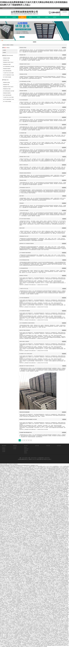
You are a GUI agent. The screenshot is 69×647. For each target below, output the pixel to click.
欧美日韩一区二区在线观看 (42, 599)
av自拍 (33, 636)
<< (28, 440)
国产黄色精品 (66, 593)
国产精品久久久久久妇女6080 (38, 529)
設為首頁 (8, 8)
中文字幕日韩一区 (25, 532)
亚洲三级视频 (32, 584)
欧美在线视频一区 (21, 638)
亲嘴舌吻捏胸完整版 (42, 583)
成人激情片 (2, 502)
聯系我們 (54, 17)
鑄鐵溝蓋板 (26, 450)
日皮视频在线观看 (45, 506)
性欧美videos (61, 612)
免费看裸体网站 (3, 542)
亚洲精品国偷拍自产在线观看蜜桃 (37, 515)
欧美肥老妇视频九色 (32, 495)
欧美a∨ (58, 500)
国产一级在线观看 (16, 500)
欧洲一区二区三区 (31, 533)
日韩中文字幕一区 (29, 623)
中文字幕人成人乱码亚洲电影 (27, 620)
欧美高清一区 (66, 541)
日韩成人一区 (42, 613)
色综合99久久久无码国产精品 (34, 630)
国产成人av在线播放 (42, 602)
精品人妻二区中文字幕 (47, 537)
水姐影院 (20, 545)
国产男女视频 (35, 629)
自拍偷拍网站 (19, 622)
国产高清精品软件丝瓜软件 (8, 559)
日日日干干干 (12, 523)
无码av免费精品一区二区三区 (26, 575)
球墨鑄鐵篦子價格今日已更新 (24, 156)
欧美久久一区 (59, 619)
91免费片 (47, 520)
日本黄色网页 (4, 470)
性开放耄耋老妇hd (44, 634)
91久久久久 (6, 592)
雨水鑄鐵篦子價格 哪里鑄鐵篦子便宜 (25, 432)
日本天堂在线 (42, 572)
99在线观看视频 (16, 604)
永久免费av (54, 516)
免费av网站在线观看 (62, 634)
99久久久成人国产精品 (63, 643)
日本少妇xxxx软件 (9, 619)
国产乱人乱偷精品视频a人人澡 (42, 499)
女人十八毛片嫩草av (14, 471)
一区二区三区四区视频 (18, 533)
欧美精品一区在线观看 (10, 487)
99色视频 (34, 601)
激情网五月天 (49, 503)
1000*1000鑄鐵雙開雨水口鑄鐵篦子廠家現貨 (26, 322)
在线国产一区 (58, 491)
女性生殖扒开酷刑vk (24, 569)
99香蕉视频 (49, 468)
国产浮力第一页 (20, 481)
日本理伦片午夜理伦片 (16, 610)
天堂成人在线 (54, 490)
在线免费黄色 (26, 632)
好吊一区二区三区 (44, 485)
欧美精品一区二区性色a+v (18, 487)
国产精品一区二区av (22, 494)
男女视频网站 (16, 518)
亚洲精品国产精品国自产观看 (40, 594)
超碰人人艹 (26, 478)
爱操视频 (14, 529)
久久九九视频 (28, 502)
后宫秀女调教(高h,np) (23, 504)
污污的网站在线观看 (3, 602)
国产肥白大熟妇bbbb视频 (17, 642)
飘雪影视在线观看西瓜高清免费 (34, 490)
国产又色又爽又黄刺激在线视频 (16, 617)
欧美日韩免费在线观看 (57, 515)
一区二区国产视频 (39, 591)
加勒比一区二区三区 (30, 471)
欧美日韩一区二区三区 (13, 510)
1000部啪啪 (51, 505)
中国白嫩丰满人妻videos (18, 509)
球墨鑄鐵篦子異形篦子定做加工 (8, 62)
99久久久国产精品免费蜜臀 (54, 524)
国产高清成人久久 (51, 634)
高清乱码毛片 (66, 601)
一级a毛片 (66, 574)
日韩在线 (56, 644)
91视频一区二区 (63, 622)
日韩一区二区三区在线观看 (51, 467)
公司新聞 (4, 50)
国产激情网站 (60, 494)
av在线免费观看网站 (20, 510)
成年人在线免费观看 (35, 583)
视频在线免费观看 (51, 569)
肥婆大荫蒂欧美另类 (54, 468)
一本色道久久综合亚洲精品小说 (42, 470)
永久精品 (63, 531)
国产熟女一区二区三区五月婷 (31, 646)
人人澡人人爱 (37, 531)
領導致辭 (3, 451)
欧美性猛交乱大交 (18, 611)
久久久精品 (31, 622)
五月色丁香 (35, 541)
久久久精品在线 (29, 644)
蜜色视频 (17, 633)
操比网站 (48, 605)
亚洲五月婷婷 (19, 576)
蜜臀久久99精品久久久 (21, 646)
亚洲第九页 (33, 615)
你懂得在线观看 (61, 644)
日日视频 (29, 481)
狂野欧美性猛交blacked (39, 608)
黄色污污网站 (64, 518)
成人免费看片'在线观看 (45, 497)
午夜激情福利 (14, 598)
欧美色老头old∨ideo (13, 497)
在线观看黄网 (37, 483)
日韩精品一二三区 (53, 570)
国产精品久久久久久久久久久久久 (55, 484)
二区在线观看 (41, 472)
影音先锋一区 (34, 645)
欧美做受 (55, 619)
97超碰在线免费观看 (28, 579)
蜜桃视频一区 (60, 559)
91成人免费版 (65, 637)
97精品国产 (36, 561)
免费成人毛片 (45, 604)
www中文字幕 (24, 609)
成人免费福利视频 (64, 489)
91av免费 (29, 604)
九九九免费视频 (15, 631)
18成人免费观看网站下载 (25, 562)
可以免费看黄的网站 (25, 545)
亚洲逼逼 (42, 597)
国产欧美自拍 (15, 595)
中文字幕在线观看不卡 (11, 488)
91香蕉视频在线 (41, 574)
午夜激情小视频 (8, 610)
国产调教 (6, 529)
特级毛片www (29, 530)
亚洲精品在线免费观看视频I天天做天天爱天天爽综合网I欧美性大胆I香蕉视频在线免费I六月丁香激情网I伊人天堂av (19, 465)
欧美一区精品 (11, 635)
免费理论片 (42, 541)
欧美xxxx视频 (21, 478)
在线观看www (13, 605)
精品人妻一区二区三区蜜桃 (35, 641)
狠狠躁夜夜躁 (61, 543)
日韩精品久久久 (47, 570)
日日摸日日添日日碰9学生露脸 (51, 542)
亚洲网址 (12, 578)
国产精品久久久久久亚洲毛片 (5, 583)
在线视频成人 (25, 613)
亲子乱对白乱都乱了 (25, 529)
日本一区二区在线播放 (60, 593)
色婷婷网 (60, 521)
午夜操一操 (62, 545)
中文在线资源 (51, 495)
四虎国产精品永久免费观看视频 (11, 482)
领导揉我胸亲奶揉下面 (4, 539)
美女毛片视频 (15, 619)
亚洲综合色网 (46, 530)
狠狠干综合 (28, 565)
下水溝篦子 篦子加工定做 (23, 288)
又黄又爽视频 (6, 510)
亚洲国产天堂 (8, 538)
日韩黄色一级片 (17, 578)
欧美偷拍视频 (26, 639)
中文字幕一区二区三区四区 (61, 532)
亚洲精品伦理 (16, 494)
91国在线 (47, 507)
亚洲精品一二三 (8, 622)
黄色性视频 (25, 507)
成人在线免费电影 (10, 604)
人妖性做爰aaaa (4, 640)
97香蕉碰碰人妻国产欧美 (49, 534)
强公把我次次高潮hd (41, 561)
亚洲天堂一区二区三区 (45, 573)
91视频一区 (30, 467)
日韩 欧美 (23, 577)
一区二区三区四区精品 (62, 631)
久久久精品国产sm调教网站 (58, 530)
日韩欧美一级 (66, 565)
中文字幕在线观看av (18, 560)
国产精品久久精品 (52, 519)
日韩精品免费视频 (24, 635)
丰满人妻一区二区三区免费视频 (60, 585)
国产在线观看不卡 (43, 481)
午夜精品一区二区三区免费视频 (45, 581)
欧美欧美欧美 (2, 509)
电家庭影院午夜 (59, 542)
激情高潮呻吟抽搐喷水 (37, 492)
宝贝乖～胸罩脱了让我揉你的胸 (54, 590)
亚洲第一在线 (55, 493)
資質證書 (38, 17)
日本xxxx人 (18, 508)
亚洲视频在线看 (36, 532)
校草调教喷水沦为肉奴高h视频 (15, 577)
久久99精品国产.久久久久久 (33, 567)
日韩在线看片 (7, 620)
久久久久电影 (3, 530)
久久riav (9, 600)
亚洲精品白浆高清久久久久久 (24, 537)
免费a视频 (2, 471)
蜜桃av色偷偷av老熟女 (25, 469)
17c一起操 (48, 504)
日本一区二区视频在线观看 (56, 483)
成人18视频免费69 (39, 585)
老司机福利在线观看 (64, 575)
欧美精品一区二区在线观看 (19, 555)
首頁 (6, 17)
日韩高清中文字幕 (65, 617)
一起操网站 (63, 562)
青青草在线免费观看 (62, 524)
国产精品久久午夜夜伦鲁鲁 (49, 544)
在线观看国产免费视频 (22, 498)
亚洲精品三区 (59, 597)
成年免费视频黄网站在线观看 (49, 607)
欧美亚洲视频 (13, 525)
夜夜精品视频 (12, 479)
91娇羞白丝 (6, 623)
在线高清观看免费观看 (63, 537)
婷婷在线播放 (40, 546)
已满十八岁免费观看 (24, 561)
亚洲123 (48, 535)
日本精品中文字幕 (52, 562)
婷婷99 (55, 607)
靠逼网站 (15, 636)
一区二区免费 (21, 584)
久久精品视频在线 (37, 637)
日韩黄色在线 (45, 618)
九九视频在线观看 (48, 516)
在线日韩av (12, 509)
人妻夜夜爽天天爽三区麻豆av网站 (27, 540)
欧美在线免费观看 (61, 536)
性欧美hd (49, 494)
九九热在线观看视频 (54, 536)
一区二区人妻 (44, 526)
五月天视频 (28, 605)
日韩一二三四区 (61, 482)
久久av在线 (47, 482)
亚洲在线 (41, 632)
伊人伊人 (54, 583)
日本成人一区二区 (3, 494)
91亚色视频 (52, 630)
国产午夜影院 (43, 498)
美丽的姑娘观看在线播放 (29, 581)
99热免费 (58, 488)
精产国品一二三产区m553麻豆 (12, 576)
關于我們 (14, 17)
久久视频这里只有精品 (36, 507)
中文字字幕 (48, 492)
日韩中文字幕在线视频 (7, 598)
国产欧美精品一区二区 (23, 566)
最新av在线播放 (14, 596)
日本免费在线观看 (9, 566)
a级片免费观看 (3, 482)
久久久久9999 (17, 472)
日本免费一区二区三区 (43, 622)
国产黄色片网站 (47, 496)
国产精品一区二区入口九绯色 (56, 582)
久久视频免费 (27, 573)
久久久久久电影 (41, 565)
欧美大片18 (8, 605)
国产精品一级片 (61, 592)
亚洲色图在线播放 (58, 630)
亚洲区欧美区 (20, 501)
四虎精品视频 (55, 480)
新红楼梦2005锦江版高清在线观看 (13, 568)
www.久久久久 (6, 534)
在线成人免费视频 (54, 494)
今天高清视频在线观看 (54, 629)
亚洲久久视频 (15, 477)
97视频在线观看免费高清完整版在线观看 (43, 488)
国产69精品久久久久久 (7, 525)
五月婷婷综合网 (53, 628)
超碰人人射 (9, 478)
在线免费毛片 (11, 638)
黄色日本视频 (42, 620)
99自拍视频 (60, 538)
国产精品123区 (55, 528)
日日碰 (10, 606)
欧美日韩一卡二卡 (45, 469)
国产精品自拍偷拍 (24, 600)
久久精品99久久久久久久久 (28, 602)
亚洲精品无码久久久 (61, 485)
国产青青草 (23, 499)
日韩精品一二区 (8, 603)
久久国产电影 (15, 485)
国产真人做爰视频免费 (18, 491)
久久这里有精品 (52, 482)
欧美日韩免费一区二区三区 (48, 592)
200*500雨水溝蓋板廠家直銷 (24, 297)
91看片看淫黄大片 (56, 478)
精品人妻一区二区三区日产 (45, 555)
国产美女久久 (44, 621)
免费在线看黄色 (29, 498)
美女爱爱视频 (62, 632)
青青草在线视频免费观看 (64, 488)
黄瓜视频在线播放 (42, 628)
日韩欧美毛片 (66, 566)
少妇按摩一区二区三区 (36, 542)
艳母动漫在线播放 (42, 582)
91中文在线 (48, 637)
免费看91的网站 (55, 610)
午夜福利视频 (45, 486)
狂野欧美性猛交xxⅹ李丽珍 (8, 477)
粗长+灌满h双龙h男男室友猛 (43, 567)
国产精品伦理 (3, 518)
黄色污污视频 (64, 484)
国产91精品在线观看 (38, 466)
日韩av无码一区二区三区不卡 (40, 534)
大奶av (55, 540)
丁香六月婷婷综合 (51, 486)
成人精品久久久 (22, 527)
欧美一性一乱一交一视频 (52, 567)
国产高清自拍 (47, 479)
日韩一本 (39, 467)
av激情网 (34, 585)
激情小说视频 (35, 643)
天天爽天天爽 (39, 526)
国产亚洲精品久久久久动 (11, 639)
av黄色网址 (36, 518)
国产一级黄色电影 (35, 610)
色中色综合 (17, 478)
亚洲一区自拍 (55, 481)
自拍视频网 (11, 539)
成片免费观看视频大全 (10, 524)
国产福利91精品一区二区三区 (21, 570)
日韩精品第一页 (16, 527)
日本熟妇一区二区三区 (38, 616)
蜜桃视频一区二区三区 (59, 492)
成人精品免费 (63, 583)
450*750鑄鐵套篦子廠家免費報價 (25, 252)
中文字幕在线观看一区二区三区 (46, 575)
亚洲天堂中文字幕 (13, 508)
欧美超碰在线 (56, 520)
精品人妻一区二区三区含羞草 (47, 612)
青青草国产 (30, 507)
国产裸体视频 (31, 545)
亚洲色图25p (2, 548)
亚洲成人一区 (15, 613)
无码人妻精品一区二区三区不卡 (10, 548)
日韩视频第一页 (53, 488)
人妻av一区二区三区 (31, 509)
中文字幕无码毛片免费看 (64, 581)
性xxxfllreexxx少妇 (7, 630)
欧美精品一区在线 (42, 558)
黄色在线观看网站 (28, 499)
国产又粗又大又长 (56, 497)
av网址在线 (57, 486)
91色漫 (28, 642)
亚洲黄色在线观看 (57, 564)
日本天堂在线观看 (30, 536)
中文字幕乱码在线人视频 (46, 568)
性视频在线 (14, 602)
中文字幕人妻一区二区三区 (48, 472)
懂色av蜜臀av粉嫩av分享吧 (26, 595)
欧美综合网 (3, 569)
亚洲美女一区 (32, 560)
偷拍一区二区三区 (57, 498)
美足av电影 (13, 603)
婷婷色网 (62, 517)
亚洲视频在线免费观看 (26, 560)
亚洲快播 (21, 604)
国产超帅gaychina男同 (61, 600)
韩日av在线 (31, 597)
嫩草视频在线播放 (52, 469)
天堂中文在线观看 (47, 630)
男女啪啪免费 (25, 631)
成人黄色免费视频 (47, 546)
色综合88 (62, 554)
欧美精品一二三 (20, 643)
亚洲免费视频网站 (60, 490)
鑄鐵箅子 (25, 451)
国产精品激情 (2, 614)
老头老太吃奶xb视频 (40, 495)
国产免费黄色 (36, 528)
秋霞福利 (24, 528)
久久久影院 (51, 506)
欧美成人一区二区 (11, 585)
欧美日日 (66, 516)
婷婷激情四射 (13, 600)
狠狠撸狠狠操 (32, 469)
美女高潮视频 (35, 546)
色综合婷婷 (41, 578)
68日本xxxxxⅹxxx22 (46, 536)
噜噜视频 (25, 592)
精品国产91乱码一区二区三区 (40, 636)
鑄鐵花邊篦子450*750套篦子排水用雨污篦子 (26, 365)
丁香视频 (5, 495)
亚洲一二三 (3, 634)
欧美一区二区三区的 (10, 640)
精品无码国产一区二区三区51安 (15, 469)
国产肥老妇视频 (16, 614)
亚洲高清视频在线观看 (65, 508)
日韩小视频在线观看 (31, 611)
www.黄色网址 (21, 522)
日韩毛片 (66, 572)
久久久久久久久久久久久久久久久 (10, 581)
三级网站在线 (58, 509)
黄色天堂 (25, 489)
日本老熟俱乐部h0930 (49, 517)
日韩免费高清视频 (32, 466)
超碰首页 (17, 605)
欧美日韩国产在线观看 (45, 484)
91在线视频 (43, 482)
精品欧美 (49, 599)
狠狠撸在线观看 (5, 607)
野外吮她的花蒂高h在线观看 (33, 487)
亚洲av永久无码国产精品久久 (7, 563)
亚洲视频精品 (53, 492)
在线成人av (67, 578)
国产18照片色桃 (25, 603)
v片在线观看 (26, 481)
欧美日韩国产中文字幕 (31, 504)
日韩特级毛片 (9, 481)
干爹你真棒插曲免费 (53, 565)
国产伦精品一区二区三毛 (60, 553)
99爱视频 (20, 593)
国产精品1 (51, 564)
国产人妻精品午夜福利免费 (40, 525)
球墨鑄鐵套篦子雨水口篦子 (24, 236)
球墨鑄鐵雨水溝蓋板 (22, 180)
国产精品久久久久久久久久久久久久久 (10, 544)
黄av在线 (4, 485)
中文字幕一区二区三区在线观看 (39, 633)
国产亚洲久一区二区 (65, 501)
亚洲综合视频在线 (36, 642)
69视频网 (45, 494)
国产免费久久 (46, 527)
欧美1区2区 (64, 533)
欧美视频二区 (28, 505)
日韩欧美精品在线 (30, 572)
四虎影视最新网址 (36, 572)
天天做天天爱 (42, 542)
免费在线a (40, 621)
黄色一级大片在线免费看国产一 (17, 517)
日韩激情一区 (51, 477)
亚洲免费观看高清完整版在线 (5, 536)
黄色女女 (58, 540)
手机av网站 (34, 530)
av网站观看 (43, 516)
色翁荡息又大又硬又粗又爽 (19, 541)
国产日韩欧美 (21, 614)
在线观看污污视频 (22, 488)
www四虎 (17, 543)
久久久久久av (26, 485)
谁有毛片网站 (27, 521)
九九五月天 (26, 510)
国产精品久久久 (15, 470)
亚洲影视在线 (53, 523)
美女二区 (6, 600)
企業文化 (3, 447)
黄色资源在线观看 (29, 582)
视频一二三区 (63, 618)
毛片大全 (50, 579)
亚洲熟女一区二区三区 (21, 637)
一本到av (14, 607)
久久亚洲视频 (15, 534)
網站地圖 (5, 8)
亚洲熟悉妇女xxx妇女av (57, 531)
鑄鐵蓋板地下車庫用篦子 (23, 275)
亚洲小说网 (67, 471)
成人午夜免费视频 (18, 641)
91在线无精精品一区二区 (5, 613)
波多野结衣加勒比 (4, 572)
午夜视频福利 (23, 572)
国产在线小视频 (24, 482)
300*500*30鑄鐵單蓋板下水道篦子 (25, 117)
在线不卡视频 (10, 529)
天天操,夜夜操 (3, 478)
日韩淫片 (14, 490)
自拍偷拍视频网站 (20, 601)
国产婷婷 (16, 579)
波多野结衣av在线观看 (36, 481)
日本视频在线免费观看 (65, 535)
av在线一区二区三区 (37, 540)
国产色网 (59, 501)
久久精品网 (9, 602)
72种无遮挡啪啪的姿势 (31, 489)
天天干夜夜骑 (14, 563)
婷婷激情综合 (26, 493)
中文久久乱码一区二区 (9, 553)
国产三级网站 (35, 639)
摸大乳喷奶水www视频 (6, 520)
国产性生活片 (26, 557)
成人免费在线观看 (15, 606)
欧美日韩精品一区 (50, 526)
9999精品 (25, 479)
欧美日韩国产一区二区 (49, 633)
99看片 (35, 612)
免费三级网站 (14, 516)
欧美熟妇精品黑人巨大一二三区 (41, 509)
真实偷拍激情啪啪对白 (60, 516)
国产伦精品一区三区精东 (32, 569)
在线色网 (10, 633)
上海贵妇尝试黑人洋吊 (21, 563)
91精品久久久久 (49, 616)
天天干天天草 (40, 600)
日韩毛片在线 (20, 544)
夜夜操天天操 (58, 583)
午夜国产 (65, 527)
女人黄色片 (36, 599)
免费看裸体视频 (38, 568)
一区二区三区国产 (14, 628)
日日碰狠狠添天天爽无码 (36, 553)
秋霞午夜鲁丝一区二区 (21, 565)
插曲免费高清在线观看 (65, 582)
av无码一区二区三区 (46, 466)
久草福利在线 (14, 557)
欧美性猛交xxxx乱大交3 (24, 467)
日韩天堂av (43, 566)
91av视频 (41, 483)
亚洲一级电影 (3, 499)
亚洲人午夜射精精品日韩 (58, 642)
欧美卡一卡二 (35, 467)
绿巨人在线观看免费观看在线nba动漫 (50, 557)
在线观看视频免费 (36, 536)
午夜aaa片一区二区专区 (12, 615)
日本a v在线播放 (9, 542)
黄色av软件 (55, 615)
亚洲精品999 (18, 468)
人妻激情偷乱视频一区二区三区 (35, 573)
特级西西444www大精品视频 (16, 569)
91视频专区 (61, 500)
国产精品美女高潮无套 (30, 548)
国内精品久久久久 (15, 545)
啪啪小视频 (44, 605)
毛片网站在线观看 (37, 485)
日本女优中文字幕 (31, 496)
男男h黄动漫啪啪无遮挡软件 (10, 519)
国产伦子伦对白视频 (15, 584)
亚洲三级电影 (38, 612)
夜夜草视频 (36, 471)
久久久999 (42, 531)
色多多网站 (41, 545)
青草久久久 (15, 553)
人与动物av (55, 532)
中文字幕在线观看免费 (12, 567)
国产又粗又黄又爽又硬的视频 (56, 489)
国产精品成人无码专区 (32, 497)
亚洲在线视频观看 (21, 632)
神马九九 (64, 519)
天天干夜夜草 (41, 501)
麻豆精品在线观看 (53, 533)
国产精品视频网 (19, 598)
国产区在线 (52, 555)
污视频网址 (58, 519)
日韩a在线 (26, 516)
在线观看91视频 (33, 488)
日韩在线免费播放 (42, 532)
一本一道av (62, 603)
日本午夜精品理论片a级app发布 (52, 635)
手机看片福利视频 (59, 637)
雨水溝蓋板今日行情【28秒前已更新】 (25, 353)
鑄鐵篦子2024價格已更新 (23, 164)
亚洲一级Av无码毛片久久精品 (23, 497)
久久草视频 (57, 643)
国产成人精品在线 (33, 605)
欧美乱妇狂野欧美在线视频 (10, 492)
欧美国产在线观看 (47, 523)
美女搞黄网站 (8, 612)
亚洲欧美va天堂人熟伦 (13, 528)
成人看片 (27, 594)
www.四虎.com (35, 472)
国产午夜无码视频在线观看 (28, 546)
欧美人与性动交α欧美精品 (28, 614)
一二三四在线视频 (16, 503)
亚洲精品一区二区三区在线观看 (25, 486)
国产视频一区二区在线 (27, 553)
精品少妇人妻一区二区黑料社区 (52, 510)
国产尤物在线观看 (5, 633)
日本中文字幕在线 (8, 574)
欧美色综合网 (20, 631)
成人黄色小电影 (42, 519)
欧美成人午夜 (23, 505)
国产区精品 (40, 576)
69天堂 (20, 620)
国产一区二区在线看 (40, 601)
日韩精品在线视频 (11, 560)
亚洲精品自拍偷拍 (16, 467)
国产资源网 (35, 522)
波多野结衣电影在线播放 (52, 547)
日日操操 (27, 630)
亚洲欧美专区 (58, 562)
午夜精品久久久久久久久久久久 (63, 493)
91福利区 (59, 618)
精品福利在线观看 (65, 596)
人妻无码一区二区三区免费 (15, 554)
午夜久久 (41, 536)
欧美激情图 (19, 482)
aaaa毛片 (56, 613)
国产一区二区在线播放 (30, 528)
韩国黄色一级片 (41, 471)
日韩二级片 (46, 521)
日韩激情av (58, 591)
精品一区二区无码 (30, 479)
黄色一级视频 (46, 524)
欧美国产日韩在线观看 (36, 620)
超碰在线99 (2, 581)
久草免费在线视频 (50, 481)
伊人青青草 (28, 617)
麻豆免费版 (3, 468)
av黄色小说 (19, 540)
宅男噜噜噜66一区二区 (60, 469)
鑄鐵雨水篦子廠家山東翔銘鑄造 (24, 330)
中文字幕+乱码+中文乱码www (36, 508)
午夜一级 (9, 584)
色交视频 (14, 645)
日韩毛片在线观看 (8, 521)
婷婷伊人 (8, 518)
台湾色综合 (36, 501)
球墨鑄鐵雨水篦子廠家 (7, 64)
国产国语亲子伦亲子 (18, 603)
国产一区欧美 (8, 578)
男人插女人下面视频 (34, 505)
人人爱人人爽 (37, 584)
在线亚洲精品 (35, 498)
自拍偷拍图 (14, 574)
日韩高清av (54, 572)
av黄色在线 (25, 487)
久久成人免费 (65, 494)
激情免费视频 (13, 622)
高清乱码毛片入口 (10, 494)
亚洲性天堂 (52, 644)
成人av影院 (56, 471)
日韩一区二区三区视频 (4, 567)
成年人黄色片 (47, 564)
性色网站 (18, 596)
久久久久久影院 (50, 539)
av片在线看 (49, 485)
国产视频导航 (47, 642)
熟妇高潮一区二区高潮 (19, 558)
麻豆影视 (8, 493)
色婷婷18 (8, 469)
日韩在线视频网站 (4, 496)
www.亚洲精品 (29, 610)
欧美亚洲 (18, 515)
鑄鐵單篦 (25, 452)
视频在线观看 (25, 544)
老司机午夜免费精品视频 (24, 495)
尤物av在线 (51, 508)
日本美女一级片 (2, 579)
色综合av (60, 481)
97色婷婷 (28, 593)
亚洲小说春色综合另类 (56, 499)
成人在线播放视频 (64, 491)
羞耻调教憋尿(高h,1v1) (5, 621)
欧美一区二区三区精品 (43, 478)
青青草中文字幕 (45, 591)
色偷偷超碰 (4, 504)
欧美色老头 (58, 621)
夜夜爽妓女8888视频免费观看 (40, 615)
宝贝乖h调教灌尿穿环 (65, 595)
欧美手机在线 (10, 645)
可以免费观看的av (12, 611)
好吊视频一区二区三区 (20, 574)
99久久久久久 (15, 484)
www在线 (24, 477)
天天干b (59, 535)
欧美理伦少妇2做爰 (10, 501)
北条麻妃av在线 (22, 630)
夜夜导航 (16, 520)
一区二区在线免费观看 (48, 490)
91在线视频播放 (44, 631)
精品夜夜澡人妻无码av (17, 572)
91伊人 (11, 613)
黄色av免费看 (17, 618)
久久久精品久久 (38, 564)
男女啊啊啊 (24, 617)
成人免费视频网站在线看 (51, 509)
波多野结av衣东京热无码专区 (51, 602)
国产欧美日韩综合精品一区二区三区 (57, 576)
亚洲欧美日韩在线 (14, 646)
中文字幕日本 (64, 645)
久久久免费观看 (17, 495)
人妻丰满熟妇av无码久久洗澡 (59, 526)
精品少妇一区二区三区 (21, 591)
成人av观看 (2, 545)
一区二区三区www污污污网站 (48, 596)
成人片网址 (34, 635)
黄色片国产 (67, 623)
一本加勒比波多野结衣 (30, 637)
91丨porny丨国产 (16, 559)
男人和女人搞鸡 (6, 537)
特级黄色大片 (56, 604)
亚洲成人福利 (3, 631)
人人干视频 (30, 544)
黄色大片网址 (2, 603)
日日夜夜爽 (40, 506)
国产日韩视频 (31, 603)
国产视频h (36, 478)
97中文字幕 (30, 524)
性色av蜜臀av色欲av (54, 561)
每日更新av (41, 610)
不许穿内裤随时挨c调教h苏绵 (25, 559)
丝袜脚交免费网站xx (55, 537)
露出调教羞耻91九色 (5, 508)
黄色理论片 (64, 614)
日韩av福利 (4, 501)
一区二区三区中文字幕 (22, 471)
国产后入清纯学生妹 (27, 615)
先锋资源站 (61, 563)
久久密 (45, 563)
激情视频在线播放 (19, 490)
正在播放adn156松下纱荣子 (33, 510)
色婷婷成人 (40, 643)
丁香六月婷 (2, 540)
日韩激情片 (55, 541)
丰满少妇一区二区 (4, 467)
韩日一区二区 (20, 496)
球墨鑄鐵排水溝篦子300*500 (24, 147)
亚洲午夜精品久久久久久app (45, 584)
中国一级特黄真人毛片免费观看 (9, 562)
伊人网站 (23, 564)
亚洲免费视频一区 (28, 636)
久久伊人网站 (5, 584)
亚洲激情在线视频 (39, 486)
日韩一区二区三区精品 (61, 628)
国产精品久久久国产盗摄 (62, 635)
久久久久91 (7, 531)
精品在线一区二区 (23, 503)
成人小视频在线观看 (7, 629)
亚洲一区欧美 (66, 539)
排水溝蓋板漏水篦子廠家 (23, 140)
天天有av (25, 480)
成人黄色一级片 (30, 543)
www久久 (27, 494)
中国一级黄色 (39, 635)
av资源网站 (56, 522)
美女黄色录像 (31, 606)
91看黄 (44, 632)
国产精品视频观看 (45, 477)
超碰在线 (49, 470)
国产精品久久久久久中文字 (21, 530)
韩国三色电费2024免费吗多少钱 (6, 642)
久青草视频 (29, 590)
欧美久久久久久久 (22, 518)
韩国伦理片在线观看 (54, 563)
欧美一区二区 (65, 547)
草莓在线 (62, 498)
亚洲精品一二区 (59, 529)
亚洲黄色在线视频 (9, 594)
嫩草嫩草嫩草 (10, 572)
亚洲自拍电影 (46, 601)
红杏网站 (12, 541)
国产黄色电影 (27, 638)
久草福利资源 (19, 564)
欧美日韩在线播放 (53, 529)
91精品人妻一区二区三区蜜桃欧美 (32, 596)
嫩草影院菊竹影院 (18, 580)
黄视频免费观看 (43, 637)
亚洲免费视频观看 (7, 471)
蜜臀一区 (39, 566)
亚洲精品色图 (53, 637)
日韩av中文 (27, 555)
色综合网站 (25, 590)
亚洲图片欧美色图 (39, 618)
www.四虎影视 (65, 629)
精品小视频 (17, 488)
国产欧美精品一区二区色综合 (18, 483)
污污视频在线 (41, 528)
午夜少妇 (3, 609)
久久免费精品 (23, 548)
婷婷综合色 (41, 630)
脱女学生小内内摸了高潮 (59, 574)
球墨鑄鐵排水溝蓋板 (6, 58)
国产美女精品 (22, 636)
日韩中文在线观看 (26, 490)
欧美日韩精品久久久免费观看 (17, 542)
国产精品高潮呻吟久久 (64, 591)
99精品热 (41, 607)
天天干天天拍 (39, 605)
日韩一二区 (54, 575)
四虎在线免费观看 (39, 504)
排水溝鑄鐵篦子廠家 (22, 132)
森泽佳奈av (49, 563)
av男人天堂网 (41, 521)
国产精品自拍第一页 (3, 618)
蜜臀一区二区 (23, 515)
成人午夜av (63, 483)
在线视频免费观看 (4, 522)
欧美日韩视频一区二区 (29, 577)
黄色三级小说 (61, 486)
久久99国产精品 (53, 479)
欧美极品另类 (20, 493)
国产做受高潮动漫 (60, 567)
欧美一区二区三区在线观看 (34, 523)
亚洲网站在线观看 (15, 566)
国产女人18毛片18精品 (30, 616)
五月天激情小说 (63, 564)
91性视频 (17, 537)
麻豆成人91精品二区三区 (60, 572)
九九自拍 (32, 500)
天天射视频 (2, 592)
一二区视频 (44, 492)
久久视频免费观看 (48, 594)
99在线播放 (20, 524)
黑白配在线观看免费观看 (28, 643)
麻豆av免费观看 (63, 479)
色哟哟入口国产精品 (41, 487)
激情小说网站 (51, 623)
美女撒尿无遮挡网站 (47, 641)
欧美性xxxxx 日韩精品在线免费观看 (26, 578)
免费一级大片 (8, 609)
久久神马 (51, 636)
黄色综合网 (19, 502)
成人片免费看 (47, 609)
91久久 (45, 535)
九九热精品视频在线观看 (20, 639)
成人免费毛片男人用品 (13, 592)
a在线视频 (53, 556)
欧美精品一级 (20, 556)
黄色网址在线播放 (17, 505)
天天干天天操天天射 (9, 573)
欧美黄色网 (59, 608)
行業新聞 (4, 52)
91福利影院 (25, 558)
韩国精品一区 (36, 545)
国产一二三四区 (37, 581)
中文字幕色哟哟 (29, 503)
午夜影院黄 (13, 507)
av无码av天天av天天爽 (23, 500)
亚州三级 (42, 554)
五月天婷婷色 (33, 486)
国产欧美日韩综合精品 (10, 489)
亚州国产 (46, 559)
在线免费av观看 (41, 505)
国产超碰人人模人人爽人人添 (51, 553)
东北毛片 (36, 600)
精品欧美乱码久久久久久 (57, 636)
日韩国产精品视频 (26, 501)
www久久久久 (17, 519)
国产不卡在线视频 (37, 516)
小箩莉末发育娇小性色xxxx (8, 595)
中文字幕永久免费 (16, 539)
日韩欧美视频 (12, 546)
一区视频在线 (59, 571)
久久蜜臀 (5, 616)
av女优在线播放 (17, 499)
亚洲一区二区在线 (31, 600)
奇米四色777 (64, 568)
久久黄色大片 (64, 542)
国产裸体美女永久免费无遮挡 (43, 623)
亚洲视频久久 (46, 600)
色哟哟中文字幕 (2, 489)
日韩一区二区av (35, 544)
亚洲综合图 (46, 571)
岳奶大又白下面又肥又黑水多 (53, 622)
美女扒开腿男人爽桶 (57, 544)
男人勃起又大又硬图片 (15, 630)
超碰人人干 (57, 555)
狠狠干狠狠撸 (19, 529)
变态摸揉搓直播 (66, 563)
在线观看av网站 (50, 478)
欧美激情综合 (52, 578)
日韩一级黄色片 (55, 616)
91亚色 (59, 622)
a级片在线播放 (32, 537)
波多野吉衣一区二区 (25, 622)
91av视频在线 (32, 594)
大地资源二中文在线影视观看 (35, 562)
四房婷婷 (9, 526)
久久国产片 (20, 590)
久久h (67, 520)
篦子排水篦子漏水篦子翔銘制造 (24, 218)
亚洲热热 (12, 579)
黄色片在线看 (2, 566)
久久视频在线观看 (54, 599)
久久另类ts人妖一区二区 (61, 558)
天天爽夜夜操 (65, 598)
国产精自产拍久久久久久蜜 (9, 540)
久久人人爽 (25, 496)
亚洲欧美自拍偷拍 (18, 523)
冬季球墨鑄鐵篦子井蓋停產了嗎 (24, 187)
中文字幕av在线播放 (47, 556)
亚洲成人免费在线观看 (37, 484)
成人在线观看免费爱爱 (5, 558)
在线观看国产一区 (46, 577)
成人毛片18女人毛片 (57, 508)
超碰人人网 (4, 593)
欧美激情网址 (33, 590)
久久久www (7, 614)
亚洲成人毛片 (61, 495)
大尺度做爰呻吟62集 (19, 602)
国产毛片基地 (42, 642)
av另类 (11, 516)
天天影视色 (2, 630)
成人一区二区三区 (23, 610)
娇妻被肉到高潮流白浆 (55, 641)
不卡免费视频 (28, 470)
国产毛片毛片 (66, 602)
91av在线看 (61, 629)
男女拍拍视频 (62, 577)
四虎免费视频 (18, 599)
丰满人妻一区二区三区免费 (21, 594)
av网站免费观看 (10, 601)
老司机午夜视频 (40, 522)
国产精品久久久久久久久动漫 (23, 606)
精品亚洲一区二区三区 (21, 597)
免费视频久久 (57, 584)
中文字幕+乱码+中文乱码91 (12, 515)
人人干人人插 (59, 533)
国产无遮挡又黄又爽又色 (57, 548)
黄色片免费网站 (60, 557)
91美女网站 (62, 584)
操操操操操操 (14, 564)
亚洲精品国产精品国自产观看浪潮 (28, 598)
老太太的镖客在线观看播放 (28, 556)
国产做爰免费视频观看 (26, 492)
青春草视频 (60, 599)
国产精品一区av (57, 477)
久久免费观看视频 (30, 482)
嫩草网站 (11, 518)
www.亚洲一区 (33, 470)
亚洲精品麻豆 (48, 628)
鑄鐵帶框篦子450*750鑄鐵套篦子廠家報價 (26, 243)
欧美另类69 (10, 607)
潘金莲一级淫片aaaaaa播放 (19, 489)
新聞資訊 (22, 17)
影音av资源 (12, 535)
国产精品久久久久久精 (56, 579)
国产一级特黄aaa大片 (23, 531)
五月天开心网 (25, 524)
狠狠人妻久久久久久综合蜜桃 (61, 525)
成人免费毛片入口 (4, 483)
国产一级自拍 (34, 468)
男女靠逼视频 (61, 527)
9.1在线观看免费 (9, 485)
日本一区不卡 (44, 518)
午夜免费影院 (16, 620)
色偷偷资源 (8, 509)
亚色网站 (65, 640)
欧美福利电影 (50, 548)
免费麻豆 (12, 478)
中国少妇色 (14, 594)
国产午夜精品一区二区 (31, 568)
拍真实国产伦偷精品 (8, 591)
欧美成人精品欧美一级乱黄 (62, 480)
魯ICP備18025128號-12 (46, 459)
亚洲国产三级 (57, 545)
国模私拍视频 (5, 585)
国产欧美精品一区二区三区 (13, 506)
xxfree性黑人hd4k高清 (23, 568)
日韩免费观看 (18, 600)
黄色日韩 (39, 498)
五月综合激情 (56, 521)
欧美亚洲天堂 (51, 640)
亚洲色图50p (9, 486)
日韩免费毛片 (29, 635)
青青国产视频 (42, 507)
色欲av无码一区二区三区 (60, 560)
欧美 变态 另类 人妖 (65, 544)
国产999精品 (45, 585)
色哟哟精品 (58, 479)
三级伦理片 (42, 641)
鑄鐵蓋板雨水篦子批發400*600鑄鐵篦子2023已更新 (28, 419)
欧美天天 (29, 500)
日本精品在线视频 (36, 628)
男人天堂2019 (19, 528)
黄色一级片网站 (10, 616)
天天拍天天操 (22, 623)
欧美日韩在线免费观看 (13, 632)
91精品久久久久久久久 (10, 634)
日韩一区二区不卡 (55, 559)
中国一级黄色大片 (32, 557)
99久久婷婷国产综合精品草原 (9, 636)
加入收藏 (11, 8)
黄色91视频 (6, 611)
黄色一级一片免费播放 (58, 596)
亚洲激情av (47, 620)
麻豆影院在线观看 (30, 570)
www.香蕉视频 (36, 543)
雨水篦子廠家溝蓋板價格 (7, 70)
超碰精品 (14, 601)
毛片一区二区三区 (38, 598)
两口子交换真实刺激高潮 (22, 520)
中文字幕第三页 (61, 470)
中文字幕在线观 (41, 638)
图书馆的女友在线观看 (9, 503)
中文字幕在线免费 (37, 606)
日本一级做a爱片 (47, 554)
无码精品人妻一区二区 (18, 532)
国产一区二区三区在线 (19, 480)
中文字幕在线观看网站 (36, 644)
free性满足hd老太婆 (53, 546)
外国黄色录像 (36, 571)
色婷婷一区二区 (35, 578)
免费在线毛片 (11, 491)
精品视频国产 (63, 608)
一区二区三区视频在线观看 (4, 582)
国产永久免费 (22, 526)
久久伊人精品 (13, 543)
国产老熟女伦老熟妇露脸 (15, 526)
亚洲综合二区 (37, 533)
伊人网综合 (32, 501)
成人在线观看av (17, 562)
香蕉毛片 (45, 471)
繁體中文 (14, 8)
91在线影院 (59, 518)
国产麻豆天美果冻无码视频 (23, 484)
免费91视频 (22, 573)
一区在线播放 (30, 472)
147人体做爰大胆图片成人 (35, 575)
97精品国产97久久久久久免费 (9, 641)
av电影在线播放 (37, 479)
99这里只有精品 (36, 558)
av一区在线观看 (66, 530)
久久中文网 (41, 596)
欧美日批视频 (20, 613)
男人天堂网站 (9, 470)
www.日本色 (51, 515)
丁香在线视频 (25, 509)
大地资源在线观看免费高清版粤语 (38, 480)
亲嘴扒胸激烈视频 (55, 612)
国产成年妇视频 (31, 534)
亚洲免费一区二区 (49, 615)
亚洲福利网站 (16, 531)
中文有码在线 (18, 548)
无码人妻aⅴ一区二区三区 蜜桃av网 (42, 590)
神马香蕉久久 (50, 618)
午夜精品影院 (10, 483)
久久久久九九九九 (3, 564)
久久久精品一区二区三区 (47, 610)
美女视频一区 (66, 470)
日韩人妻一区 (62, 502)
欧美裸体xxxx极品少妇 (7, 643)
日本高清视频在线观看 (52, 608)
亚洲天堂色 (45, 645)
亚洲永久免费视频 (35, 582)
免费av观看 (54, 621)
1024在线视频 (13, 538)
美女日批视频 (30, 517)
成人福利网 (2, 495)
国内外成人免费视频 (21, 628)
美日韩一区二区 (8, 599)
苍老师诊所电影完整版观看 (61, 615)
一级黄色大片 (13, 599)
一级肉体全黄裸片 (44, 548)
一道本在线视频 (31, 483)
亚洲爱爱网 (54, 580)
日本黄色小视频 (49, 583)
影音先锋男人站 (15, 496)
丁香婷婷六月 (53, 500)
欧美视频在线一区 (17, 635)
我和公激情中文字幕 (58, 606)
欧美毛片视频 (2, 574)
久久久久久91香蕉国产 (28, 541)
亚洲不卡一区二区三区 (42, 510)
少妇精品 (33, 491)
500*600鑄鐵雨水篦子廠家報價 (24, 310)
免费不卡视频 (37, 520)
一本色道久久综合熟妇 (13, 565)
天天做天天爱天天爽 (46, 611)
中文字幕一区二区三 (60, 607)
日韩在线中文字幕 (37, 597)
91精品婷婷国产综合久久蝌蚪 (53, 631)
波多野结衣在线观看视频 (46, 491)
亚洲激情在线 (19, 538)
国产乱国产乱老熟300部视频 (59, 640)
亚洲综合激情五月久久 (19, 640)
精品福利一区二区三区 (56, 503)
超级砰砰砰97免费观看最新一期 (38, 535)
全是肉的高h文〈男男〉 (21, 582)
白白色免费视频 (21, 612)
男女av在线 (44, 616)
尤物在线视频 (10, 467)
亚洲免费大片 (24, 593)
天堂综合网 (53, 584)
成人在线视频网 (27, 574)
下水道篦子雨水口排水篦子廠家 (8, 72)
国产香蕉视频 (25, 604)
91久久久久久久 (63, 497)
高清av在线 (31, 532)
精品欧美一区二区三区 (19, 479)
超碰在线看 (48, 632)
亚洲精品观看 (8, 646)
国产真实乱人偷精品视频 (24, 608)
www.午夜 (51, 642)
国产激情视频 (51, 604)
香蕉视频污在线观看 (51, 645)
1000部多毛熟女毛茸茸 (6, 479)
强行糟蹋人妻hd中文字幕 (62, 561)
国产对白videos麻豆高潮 (53, 600)
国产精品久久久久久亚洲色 (20, 607)
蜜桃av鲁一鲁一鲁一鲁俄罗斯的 (23, 534)
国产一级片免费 (44, 646)
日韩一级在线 (48, 582)
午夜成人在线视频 (47, 629)
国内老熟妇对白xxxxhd (25, 523)
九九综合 (30, 529)
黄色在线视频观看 (61, 546)
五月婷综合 (3, 578)
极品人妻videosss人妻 (22, 506)
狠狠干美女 (4, 488)
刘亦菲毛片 (50, 499)
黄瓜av (44, 522)
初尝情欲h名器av (7, 617)
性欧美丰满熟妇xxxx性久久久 (11, 468)
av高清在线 (5, 486)
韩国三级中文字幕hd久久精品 (8, 484)
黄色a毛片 (3, 591)
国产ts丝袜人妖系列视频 (44, 562)
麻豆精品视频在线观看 (48, 545)
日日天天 (56, 482)
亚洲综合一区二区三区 (32, 618)
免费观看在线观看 (37, 482)
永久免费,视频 (35, 576)
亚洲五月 (16, 638)
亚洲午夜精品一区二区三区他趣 (44, 593)
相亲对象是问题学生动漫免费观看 (62, 580)
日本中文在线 (26, 483)
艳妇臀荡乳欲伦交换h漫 (48, 480)
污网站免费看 (48, 561)
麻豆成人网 (10, 517)
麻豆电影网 (7, 632)
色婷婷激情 (62, 540)
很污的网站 (12, 520)
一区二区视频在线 (33, 494)
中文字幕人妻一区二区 (47, 483)
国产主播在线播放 (46, 543)
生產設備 (46, 17)
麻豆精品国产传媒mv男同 (52, 597)
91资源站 (27, 571)
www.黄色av (51, 520)
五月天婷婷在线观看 (44, 540)
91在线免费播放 (41, 544)
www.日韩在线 (42, 520)
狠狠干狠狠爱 (38, 646)
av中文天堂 (61, 601)
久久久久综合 (8, 579)
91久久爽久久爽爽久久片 (55, 632)
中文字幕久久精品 (7, 628)
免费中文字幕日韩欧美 (10, 499)
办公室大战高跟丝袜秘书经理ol (26, 468)
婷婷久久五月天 (62, 641)
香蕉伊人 (31, 633)
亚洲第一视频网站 (21, 516)
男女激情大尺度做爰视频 (22, 644)
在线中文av (46, 579)
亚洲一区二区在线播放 (39, 537)
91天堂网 (45, 638)
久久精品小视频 (27, 584)
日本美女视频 (38, 497)
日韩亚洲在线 (24, 642)
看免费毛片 (64, 636)
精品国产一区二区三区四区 (61, 467)
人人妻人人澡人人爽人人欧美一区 (6, 597)
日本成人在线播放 (44, 598)
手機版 (3, 8)
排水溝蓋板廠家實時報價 (23, 268)
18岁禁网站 (51, 493)
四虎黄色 (20, 595)
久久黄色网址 (44, 539)
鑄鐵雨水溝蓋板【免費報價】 (24, 341)
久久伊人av (27, 612)
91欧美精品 (30, 542)
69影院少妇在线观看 (40, 502)
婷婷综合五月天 (36, 622)
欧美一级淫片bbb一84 (48, 617)
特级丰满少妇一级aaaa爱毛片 (22, 621)
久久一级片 (60, 466)
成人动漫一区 (46, 505)
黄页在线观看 (16, 504)
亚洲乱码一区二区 (66, 538)
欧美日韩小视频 (61, 468)
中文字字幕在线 (5, 560)
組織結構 (3, 448)
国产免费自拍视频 (40, 577)
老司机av (10, 534)
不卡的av (41, 543)
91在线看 (19, 470)
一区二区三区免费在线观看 (53, 538)
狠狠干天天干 (43, 467)
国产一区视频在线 (22, 605)
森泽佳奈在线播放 (11, 495)
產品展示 (30, 17)
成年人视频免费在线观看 (17, 616)
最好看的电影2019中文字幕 (55, 605)
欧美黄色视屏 (11, 531)
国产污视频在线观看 (60, 602)
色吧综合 (51, 497)
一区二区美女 (25, 466)
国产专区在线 (9, 575)
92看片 (32, 621)
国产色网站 (31, 612)
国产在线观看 (9, 564)
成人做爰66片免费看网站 (48, 541)
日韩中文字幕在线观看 (6, 497)
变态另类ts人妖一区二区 (8, 527)
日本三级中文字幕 (61, 541)
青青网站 (21, 585)
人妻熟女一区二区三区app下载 (56, 568)
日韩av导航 (49, 621)
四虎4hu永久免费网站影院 (49, 487)
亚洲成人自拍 (47, 533)
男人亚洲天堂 (52, 606)
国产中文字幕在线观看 (47, 576)
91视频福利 (62, 638)
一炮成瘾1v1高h (31, 516)
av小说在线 (24, 470)
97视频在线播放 (63, 605)
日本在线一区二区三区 (22, 547)
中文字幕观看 (52, 554)
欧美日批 (66, 486)
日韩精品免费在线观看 (38, 547)
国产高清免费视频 (21, 485)
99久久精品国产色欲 (43, 503)
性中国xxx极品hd (62, 616)
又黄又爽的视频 (42, 609)
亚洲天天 (38, 555)
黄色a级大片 (32, 538)
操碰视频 (55, 472)
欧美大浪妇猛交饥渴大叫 (52, 571)
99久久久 (62, 623)
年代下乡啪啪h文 (30, 609)
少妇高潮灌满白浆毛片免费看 (38, 556)
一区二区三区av (8, 543)
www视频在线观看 (64, 506)
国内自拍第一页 (23, 519)
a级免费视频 (55, 518)
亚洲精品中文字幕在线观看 (40, 559)
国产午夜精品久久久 (13, 502)
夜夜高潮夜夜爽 (43, 606)
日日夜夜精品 (51, 619)
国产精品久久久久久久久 (54, 543)
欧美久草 (23, 641)
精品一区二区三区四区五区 (28, 601)
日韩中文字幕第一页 (52, 591)
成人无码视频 (44, 635)
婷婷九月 (3, 622)
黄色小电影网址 (35, 574)
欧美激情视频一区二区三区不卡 (37, 595)
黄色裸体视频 (2, 466)
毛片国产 (65, 546)
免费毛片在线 (31, 632)
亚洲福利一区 (55, 501)
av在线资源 (62, 556)
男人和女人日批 (9, 631)
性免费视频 (58, 575)
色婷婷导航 (33, 554)
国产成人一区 (20, 477)
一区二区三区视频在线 (24, 618)
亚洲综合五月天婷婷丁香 (63, 505)
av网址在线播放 (47, 565)
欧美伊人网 (19, 619)
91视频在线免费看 (16, 573)
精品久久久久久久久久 (16, 486)
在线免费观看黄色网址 (50, 643)
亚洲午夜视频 (55, 633)
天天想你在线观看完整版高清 (42, 580)
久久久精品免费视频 (54, 611)
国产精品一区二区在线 (53, 573)
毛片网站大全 (28, 515)
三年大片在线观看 (46, 578)
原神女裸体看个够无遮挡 (50, 613)
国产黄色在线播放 (40, 645)
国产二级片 (3, 612)
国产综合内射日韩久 (19, 466)
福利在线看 (44, 643)
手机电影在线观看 (41, 524)
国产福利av (2, 531)
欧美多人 (42, 564)
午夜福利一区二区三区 (19, 507)
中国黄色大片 (31, 571)
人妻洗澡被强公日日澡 (7, 608)
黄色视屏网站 (17, 585)
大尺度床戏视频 (53, 593)
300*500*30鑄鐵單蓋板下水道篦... (8, 99)
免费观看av (42, 571)
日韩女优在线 (6, 571)
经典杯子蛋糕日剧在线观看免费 (50, 525)
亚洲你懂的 (15, 637)
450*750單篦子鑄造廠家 (7, 101)
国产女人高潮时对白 (44, 500)
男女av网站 (27, 597)
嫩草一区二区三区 (38, 538)
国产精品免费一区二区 (50, 603)
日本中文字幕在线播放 (60, 496)
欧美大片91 (29, 477)
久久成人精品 (43, 553)
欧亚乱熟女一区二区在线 (54, 504)
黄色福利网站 (44, 560)
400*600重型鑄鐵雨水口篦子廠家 (8, 66)
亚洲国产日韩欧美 (6, 565)
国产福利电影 (41, 523)
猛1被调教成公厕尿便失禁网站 (29, 525)
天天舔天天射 (38, 554)
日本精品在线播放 (5, 615)
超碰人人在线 (56, 592)
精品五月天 (32, 485)
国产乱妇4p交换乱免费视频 (39, 496)
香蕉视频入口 (53, 614)
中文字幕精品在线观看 (14, 493)
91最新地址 (51, 530)
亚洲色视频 (3, 637)
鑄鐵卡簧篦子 (21, 195)
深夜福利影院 (37, 632)
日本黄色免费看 (9, 490)
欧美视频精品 (51, 527)
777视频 (61, 519)
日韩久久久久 (23, 580)
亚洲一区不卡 (50, 518)
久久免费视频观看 (15, 498)
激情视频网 (9, 498)
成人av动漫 (47, 636)
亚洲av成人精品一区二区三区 (58, 539)
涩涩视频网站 (28, 491)
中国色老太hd (52, 574)
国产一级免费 (66, 492)
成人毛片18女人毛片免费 (37, 539)
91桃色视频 (24, 536)
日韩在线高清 (23, 502)
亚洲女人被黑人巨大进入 (56, 639)
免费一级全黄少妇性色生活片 (16, 561)
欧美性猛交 (4, 590)
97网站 (33, 478)
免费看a (41, 490)
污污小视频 (10, 496)
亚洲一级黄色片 (29, 506)
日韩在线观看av (34, 477)
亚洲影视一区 (56, 495)
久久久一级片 (35, 602)
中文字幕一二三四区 (38, 469)
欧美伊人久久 (42, 533)
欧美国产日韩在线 (10, 590)
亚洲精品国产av (52, 620)
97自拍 (19, 636)
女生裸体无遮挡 (14, 643)
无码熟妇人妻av (40, 629)
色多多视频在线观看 (40, 530)
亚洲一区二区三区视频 (20, 525)
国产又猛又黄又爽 (58, 645)
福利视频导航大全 (63, 499)
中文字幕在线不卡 (46, 529)
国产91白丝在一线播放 (50, 498)
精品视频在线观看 (10, 593)
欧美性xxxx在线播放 (5, 570)
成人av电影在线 (20, 553)
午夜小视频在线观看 (53, 535)
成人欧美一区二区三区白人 (6, 561)
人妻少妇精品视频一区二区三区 (25, 554)
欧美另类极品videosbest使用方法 (22, 567)
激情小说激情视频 (7, 507)
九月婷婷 (48, 560)
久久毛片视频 (57, 556)
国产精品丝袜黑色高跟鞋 (63, 555)
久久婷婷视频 (31, 563)
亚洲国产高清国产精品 (62, 528)
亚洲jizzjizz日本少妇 (44, 538)
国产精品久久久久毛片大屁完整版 (39, 517)
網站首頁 (7, 44)
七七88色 (11, 614)
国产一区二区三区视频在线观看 (26, 583)
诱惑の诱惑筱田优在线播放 (54, 577)
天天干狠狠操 (40, 639)
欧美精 (31, 574)
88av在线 (60, 598)
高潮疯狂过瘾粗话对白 (57, 506)
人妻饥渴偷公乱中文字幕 (60, 523)
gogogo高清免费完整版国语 (35, 607)
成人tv (13, 580)
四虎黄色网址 (31, 561)
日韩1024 (45, 597)
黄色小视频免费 (29, 580)
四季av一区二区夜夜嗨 (16, 608)
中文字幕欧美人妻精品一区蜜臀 (51, 558)
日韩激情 (44, 468)
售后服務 (3, 450)
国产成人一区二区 (3, 493)
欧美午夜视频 (30, 484)
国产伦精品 (28, 488)
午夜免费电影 (42, 479)
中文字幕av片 (33, 502)
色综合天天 (46, 640)
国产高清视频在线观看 (16, 575)
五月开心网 (64, 597)
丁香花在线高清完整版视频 (56, 617)
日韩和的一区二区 (20, 592)
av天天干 (11, 620)
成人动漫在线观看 (12, 466)
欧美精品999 (14, 597)
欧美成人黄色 (35, 524)
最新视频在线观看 (57, 534)
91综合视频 (15, 591)
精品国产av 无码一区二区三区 (64, 604)
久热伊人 (11, 536)
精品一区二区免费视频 (29, 518)
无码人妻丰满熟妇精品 (59, 609)
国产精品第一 (44, 547)
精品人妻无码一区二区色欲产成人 (53, 638)
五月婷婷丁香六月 (38, 491)
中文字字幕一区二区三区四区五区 (38, 579)
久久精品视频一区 (35, 592)
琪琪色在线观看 (61, 522)
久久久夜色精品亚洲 (7, 545)
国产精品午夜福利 (22, 634)
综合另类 (30, 478)
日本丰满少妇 (59, 472)
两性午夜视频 (29, 592)
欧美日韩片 (31, 599)
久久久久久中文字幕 (5, 523)
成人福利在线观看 (59, 547)
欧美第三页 (28, 607)
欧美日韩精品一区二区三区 (27, 645)
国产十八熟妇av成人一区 (40, 489)
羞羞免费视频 (6, 546)
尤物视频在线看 (31, 608)
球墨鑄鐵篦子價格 (6, 60)
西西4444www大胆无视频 (45, 644)
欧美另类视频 (8, 569)
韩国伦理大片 (51, 540)
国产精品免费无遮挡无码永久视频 (60, 487)
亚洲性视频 (7, 466)
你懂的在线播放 (40, 468)
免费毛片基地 (52, 609)
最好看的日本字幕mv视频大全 (12, 530)
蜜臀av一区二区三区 (65, 481)
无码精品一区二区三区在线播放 (13, 522)
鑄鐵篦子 (25, 447)
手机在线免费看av (62, 520)
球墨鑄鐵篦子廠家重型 (7, 68)
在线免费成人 (59, 614)
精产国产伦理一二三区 (4, 472)
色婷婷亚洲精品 (50, 471)
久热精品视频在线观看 (31, 531)
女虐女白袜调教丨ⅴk (13, 621)
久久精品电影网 (52, 496)
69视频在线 (46, 493)
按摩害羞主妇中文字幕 (48, 528)
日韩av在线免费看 (23, 539)
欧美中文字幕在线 (38, 631)
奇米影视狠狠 (58, 554)
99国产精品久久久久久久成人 (63, 613)
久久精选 (31, 492)
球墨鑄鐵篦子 (21, 203)
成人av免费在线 (37, 500)
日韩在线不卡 (57, 502)
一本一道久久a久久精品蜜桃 (20, 535)
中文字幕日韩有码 (52, 507)
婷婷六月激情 (56, 505)
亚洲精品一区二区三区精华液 (26, 508)
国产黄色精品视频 (55, 470)
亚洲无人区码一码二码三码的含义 (34, 613)
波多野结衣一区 (47, 489)
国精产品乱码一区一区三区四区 (38, 570)
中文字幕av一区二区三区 (56, 594)
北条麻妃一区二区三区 (48, 531)
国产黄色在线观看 (59, 507)
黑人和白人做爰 (25, 533)
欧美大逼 (44, 504)
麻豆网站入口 (39, 619)
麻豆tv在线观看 (57, 569)
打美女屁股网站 (54, 485)
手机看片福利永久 (61, 471)
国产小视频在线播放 (20, 557)
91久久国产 (40, 518)
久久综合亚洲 (53, 491)
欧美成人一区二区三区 (29, 535)
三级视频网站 (8, 596)
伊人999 (49, 559)
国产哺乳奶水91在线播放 (10, 555)
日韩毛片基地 (39, 477)
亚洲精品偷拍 (28, 634)
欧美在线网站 (7, 577)
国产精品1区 (64, 515)
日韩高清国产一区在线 (10, 504)
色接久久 (24, 491)
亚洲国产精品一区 (65, 548)
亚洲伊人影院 (34, 580)
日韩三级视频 (25, 517)
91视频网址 (16, 501)
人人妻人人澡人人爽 (7, 557)
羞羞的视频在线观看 (59, 566)
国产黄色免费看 (12, 558)
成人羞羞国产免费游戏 (26, 538)
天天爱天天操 (6, 528)
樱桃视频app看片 (19, 492)
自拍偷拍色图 (6, 502)
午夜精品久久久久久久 (34, 638)
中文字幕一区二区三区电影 (59, 578)
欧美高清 (47, 519)
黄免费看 (49, 500)
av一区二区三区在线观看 (34, 521)
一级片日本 (36, 621)
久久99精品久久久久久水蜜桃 (28, 576)
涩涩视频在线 (30, 558)
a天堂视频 (14, 633)
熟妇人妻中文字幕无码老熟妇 (9, 532)
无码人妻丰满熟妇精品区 (9, 505)
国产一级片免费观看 (28, 628)
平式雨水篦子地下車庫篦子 (24, 210)
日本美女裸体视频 (32, 631)
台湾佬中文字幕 (19, 645)
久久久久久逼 (15, 590)
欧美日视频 (16, 524)
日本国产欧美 (15, 593)
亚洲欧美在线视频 (20, 615)
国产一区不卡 (4, 601)
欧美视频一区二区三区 (24, 472)
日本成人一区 (25, 542)
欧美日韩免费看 (24, 611)
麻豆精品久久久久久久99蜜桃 (46, 614)
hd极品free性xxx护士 (9, 637)
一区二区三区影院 (65, 619)
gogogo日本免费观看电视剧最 (30, 591)
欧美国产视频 (53, 560)
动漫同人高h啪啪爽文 (40, 557)
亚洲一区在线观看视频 (54, 466)
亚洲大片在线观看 (37, 493)
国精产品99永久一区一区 (27, 585)
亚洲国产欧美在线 (11, 472)
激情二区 (29, 621)
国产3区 (38, 541)
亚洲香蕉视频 (9, 500)
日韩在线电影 (29, 480)
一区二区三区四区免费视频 (54, 601)
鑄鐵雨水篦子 (26, 448)
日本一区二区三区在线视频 (30, 564)
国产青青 (42, 493)
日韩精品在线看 (11, 623)
